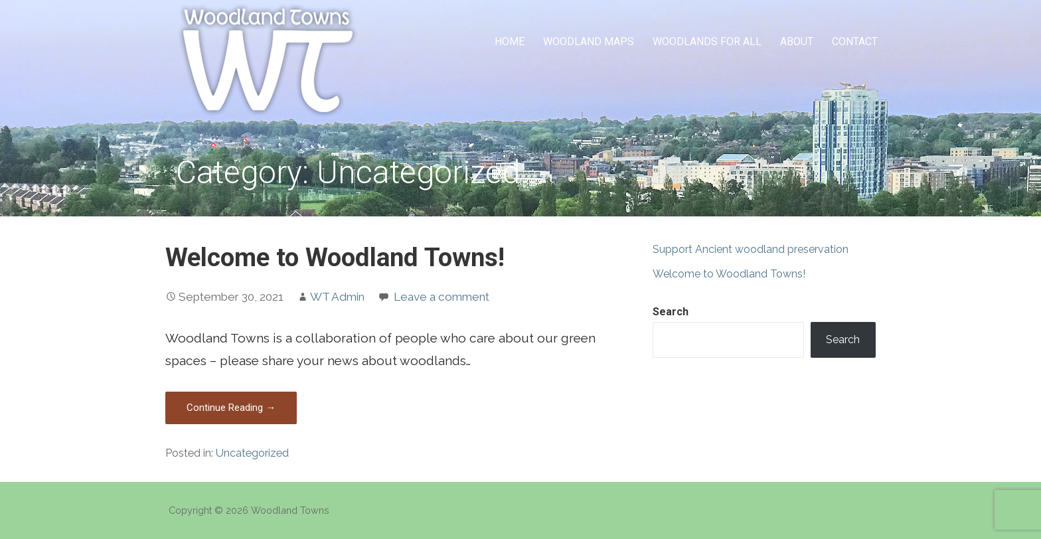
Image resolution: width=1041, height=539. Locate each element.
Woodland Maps (588, 41)
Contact (855, 41)
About (796, 41)
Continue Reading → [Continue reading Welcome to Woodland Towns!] (231, 408)
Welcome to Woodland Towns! (335, 257)
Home (509, 41)
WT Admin (337, 296)
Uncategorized (252, 453)
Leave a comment (441, 296)
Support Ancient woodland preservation (750, 249)
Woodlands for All (707, 41)
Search (670, 311)
